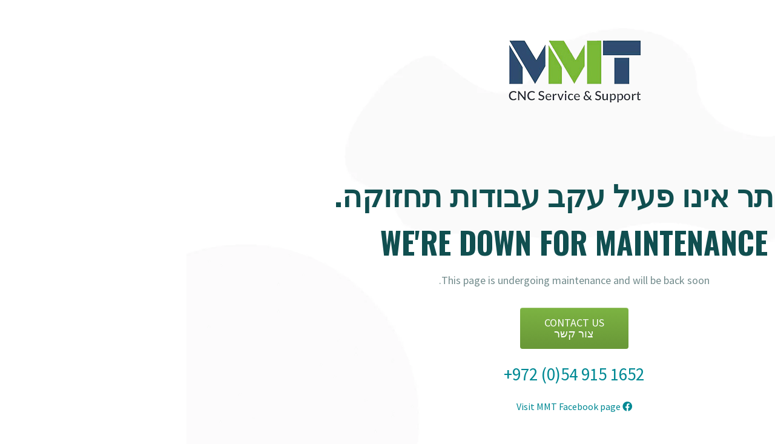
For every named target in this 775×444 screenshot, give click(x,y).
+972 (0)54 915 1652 (387, 374)
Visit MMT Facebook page (388, 406)
